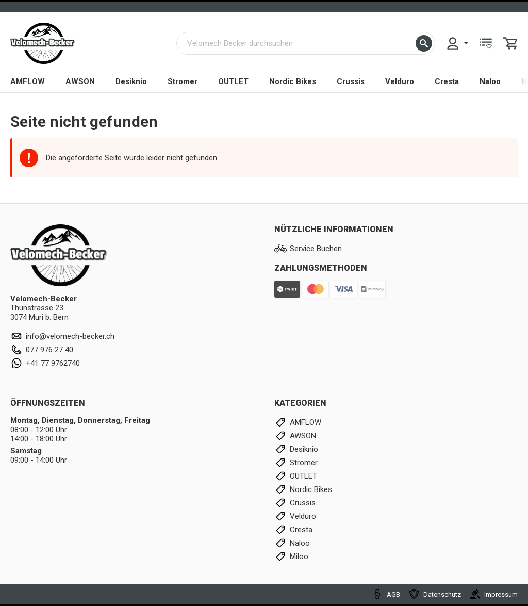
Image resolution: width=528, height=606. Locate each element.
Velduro (399, 81)
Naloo (490, 81)
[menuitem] (457, 43)
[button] (424, 43)
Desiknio (131, 81)
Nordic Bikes (292, 81)
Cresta (447, 81)
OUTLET (233, 81)
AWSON (80, 81)
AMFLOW (27, 81)
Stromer (182, 81)
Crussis (351, 81)
